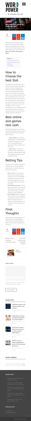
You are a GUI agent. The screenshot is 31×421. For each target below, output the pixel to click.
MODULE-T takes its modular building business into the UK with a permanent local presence (15, 395)
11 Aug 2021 (17, 28)
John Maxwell (9, 28)
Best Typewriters (9, 410)
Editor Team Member (17, 310)
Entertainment (8, 21)
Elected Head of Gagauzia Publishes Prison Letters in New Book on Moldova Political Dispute (15, 389)
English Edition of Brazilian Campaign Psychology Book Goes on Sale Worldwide (18, 317)
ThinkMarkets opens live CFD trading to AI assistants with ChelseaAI (19, 306)
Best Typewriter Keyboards (11, 412)
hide (12, 58)
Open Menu (24, 4)
